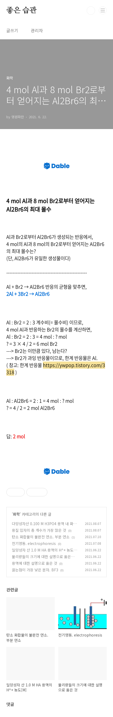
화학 (16, 514)
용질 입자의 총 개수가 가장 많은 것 (39, 530)
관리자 (37, 30)
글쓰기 (12, 30)
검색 (91, 11)
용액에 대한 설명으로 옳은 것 (34, 563)
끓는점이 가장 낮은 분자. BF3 (35, 569)
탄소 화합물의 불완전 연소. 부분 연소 (41, 536)
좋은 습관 (21, 10)
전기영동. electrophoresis (34, 543)
